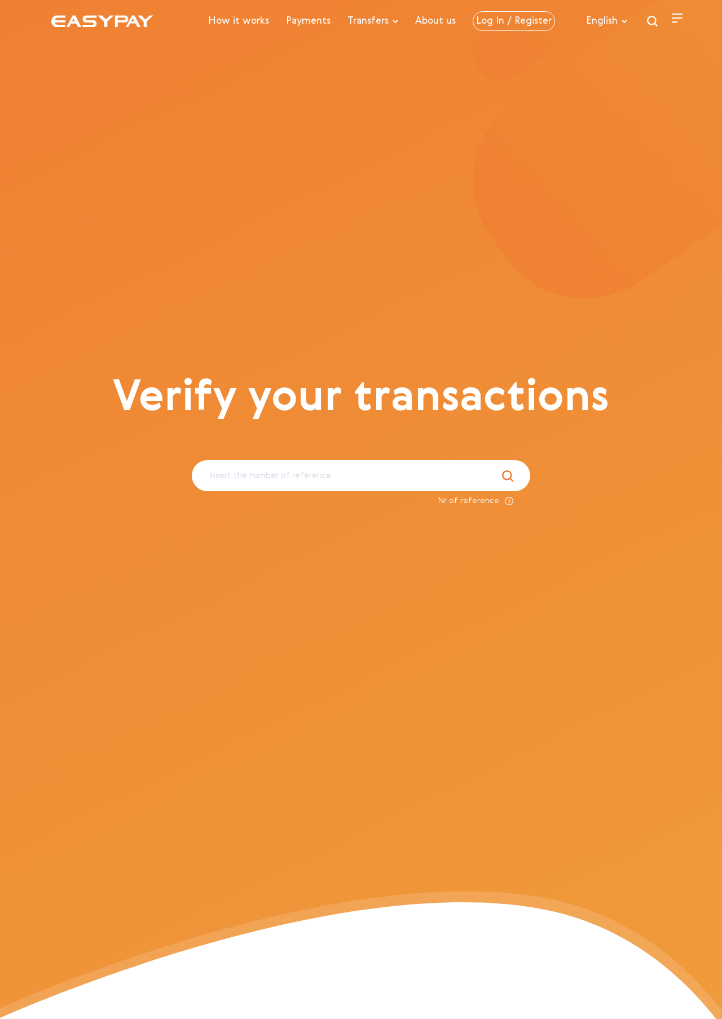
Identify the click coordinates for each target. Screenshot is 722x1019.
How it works (238, 21)
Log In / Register (514, 21)
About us (435, 21)
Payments (308, 21)
